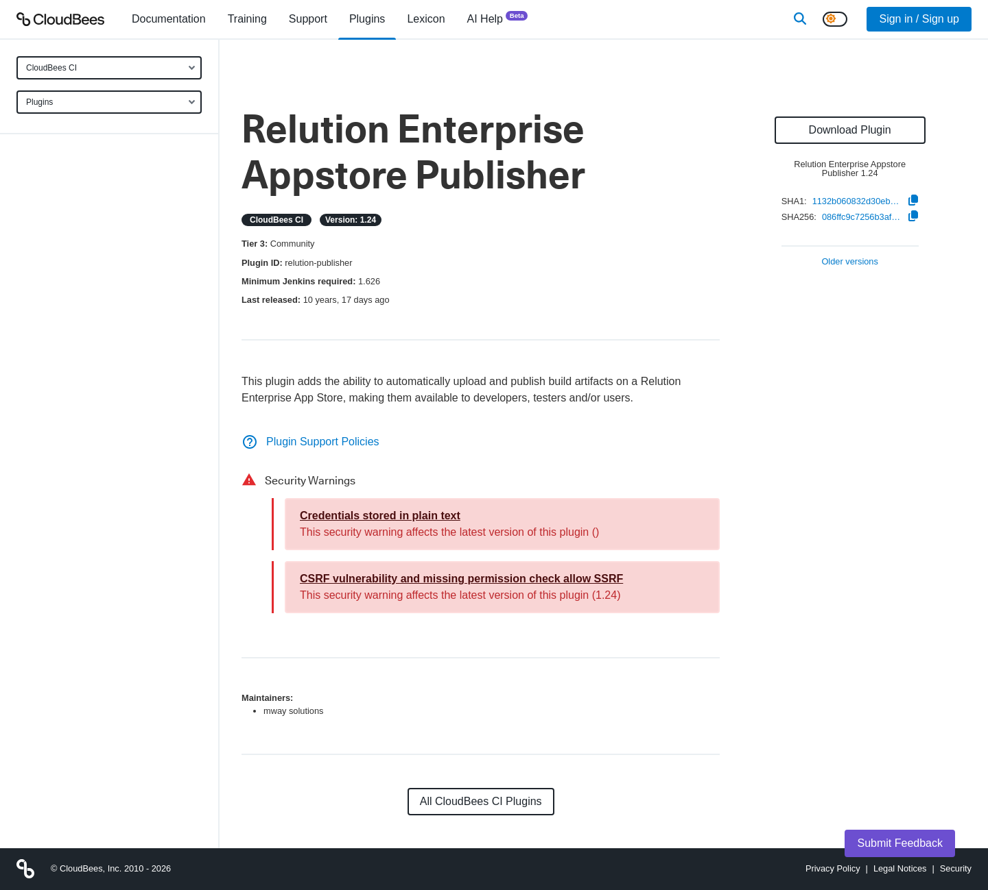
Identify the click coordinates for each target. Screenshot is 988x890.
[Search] (800, 19)
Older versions (849, 262)
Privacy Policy (832, 868)
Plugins (39, 102)
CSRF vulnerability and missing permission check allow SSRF (461, 578)
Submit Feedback (900, 843)
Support (308, 19)
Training (247, 19)
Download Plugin (850, 130)
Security (956, 868)
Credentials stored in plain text (380, 515)
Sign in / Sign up (919, 19)
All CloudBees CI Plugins (481, 801)
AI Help (497, 18)
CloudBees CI (51, 68)
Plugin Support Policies (310, 441)
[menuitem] (169, 19)
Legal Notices (900, 868)
